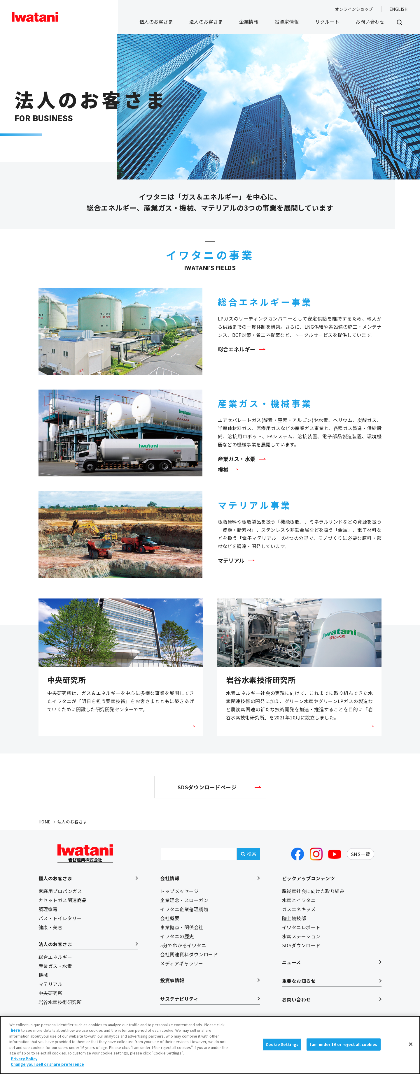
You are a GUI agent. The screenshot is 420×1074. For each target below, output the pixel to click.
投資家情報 (287, 21)
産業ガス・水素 (237, 458)
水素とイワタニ (299, 900)
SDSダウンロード (301, 945)
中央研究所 (50, 993)
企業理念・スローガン (184, 900)
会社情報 (169, 878)
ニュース (291, 962)
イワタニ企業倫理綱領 (184, 909)
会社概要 (169, 918)
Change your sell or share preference (47, 1068)
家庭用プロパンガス (60, 891)
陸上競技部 (294, 918)
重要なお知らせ (299, 980)
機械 (223, 469)
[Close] (410, 1048)
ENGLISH (398, 9)
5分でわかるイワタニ (183, 945)
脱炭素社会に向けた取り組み (313, 891)
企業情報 (248, 21)
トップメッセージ (179, 891)
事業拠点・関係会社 (181, 927)
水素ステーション (301, 936)
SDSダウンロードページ (207, 787)
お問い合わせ (370, 21)
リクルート (327, 21)
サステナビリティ (179, 998)
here (15, 1034)
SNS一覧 (360, 854)
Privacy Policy (24, 1063)
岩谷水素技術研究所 (60, 1002)
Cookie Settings (282, 1048)
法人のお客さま (206, 21)
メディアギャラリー (181, 963)
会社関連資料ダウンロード (189, 954)
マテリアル (231, 560)
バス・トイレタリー (60, 918)
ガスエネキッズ (299, 909)
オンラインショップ (354, 9)
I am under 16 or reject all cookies (343, 1048)
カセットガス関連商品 (62, 900)
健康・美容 (50, 927)
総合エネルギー (237, 349)
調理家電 (48, 909)
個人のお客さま (156, 21)
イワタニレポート (301, 927)
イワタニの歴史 (177, 936)
